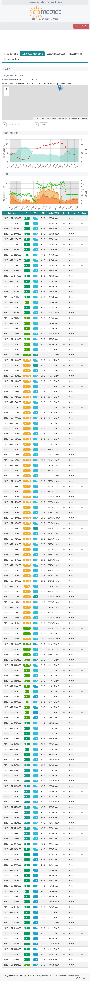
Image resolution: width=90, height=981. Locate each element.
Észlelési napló (11, 53)
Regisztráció (34, 2)
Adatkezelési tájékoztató (54, 975)
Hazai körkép (75, 53)
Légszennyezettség (56, 53)
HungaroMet (19, 75)
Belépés (58, 2)
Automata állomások (32, 53)
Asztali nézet (74, 975)
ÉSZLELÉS (81, 26)
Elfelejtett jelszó (47, 2)
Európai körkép (11, 59)
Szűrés (43, 124)
